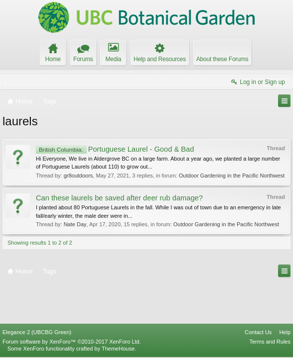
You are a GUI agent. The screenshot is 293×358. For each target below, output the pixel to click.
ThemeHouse (118, 349)
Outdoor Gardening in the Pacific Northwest (232, 176)
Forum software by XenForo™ (71, 342)
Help (285, 332)
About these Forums (222, 59)
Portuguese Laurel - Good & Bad (115, 149)
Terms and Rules (270, 342)
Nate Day (75, 224)
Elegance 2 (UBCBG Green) (36, 332)
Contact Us (258, 332)
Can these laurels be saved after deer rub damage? (119, 198)
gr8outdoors (78, 176)
